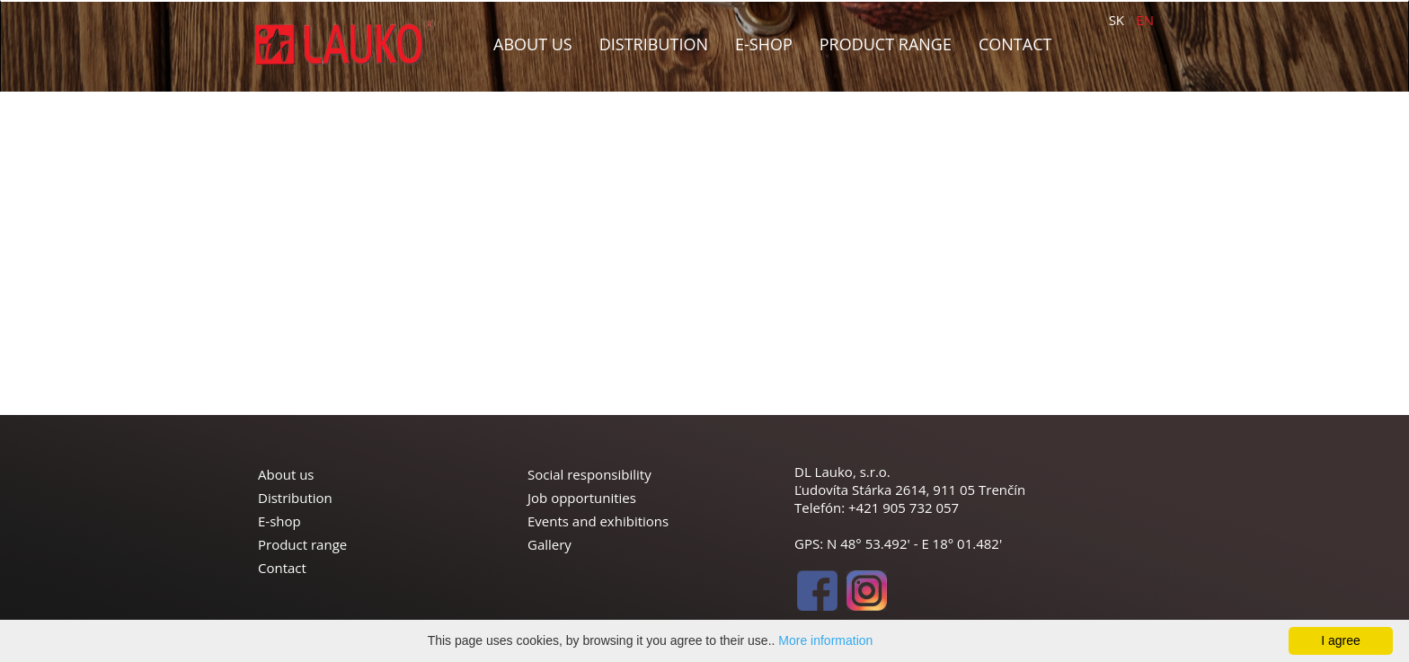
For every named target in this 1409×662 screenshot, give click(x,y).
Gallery (549, 544)
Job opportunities (581, 498)
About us (532, 44)
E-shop (764, 44)
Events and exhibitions (598, 521)
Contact (1015, 44)
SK (1116, 20)
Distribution (653, 44)
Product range (886, 44)
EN (1145, 20)
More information (825, 640)
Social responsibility (589, 474)
